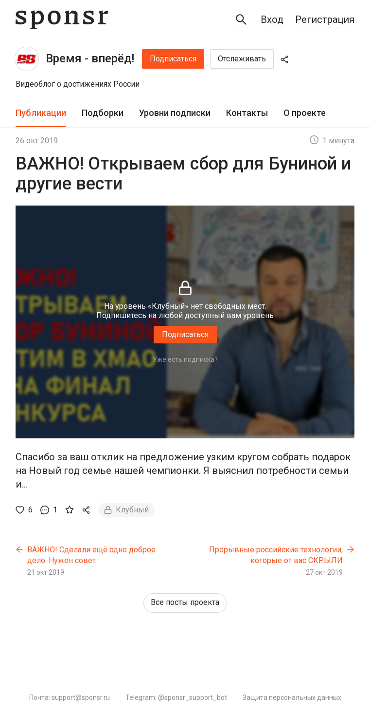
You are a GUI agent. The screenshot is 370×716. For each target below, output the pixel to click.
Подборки (102, 113)
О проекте (304, 113)
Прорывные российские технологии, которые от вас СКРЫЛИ (276, 555)
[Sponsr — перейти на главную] (62, 19)
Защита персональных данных (292, 697)
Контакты (247, 113)
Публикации (41, 113)
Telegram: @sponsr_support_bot (176, 697)
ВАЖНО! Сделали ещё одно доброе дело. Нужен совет (91, 555)
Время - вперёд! (90, 58)
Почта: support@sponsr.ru (69, 697)
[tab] (41, 113)
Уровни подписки (175, 113)
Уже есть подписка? (185, 359)
